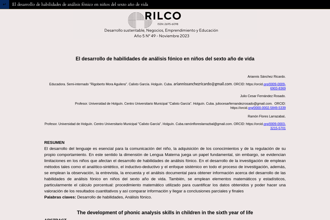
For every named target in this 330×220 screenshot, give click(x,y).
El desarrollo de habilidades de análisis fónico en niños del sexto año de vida (80, 4)
